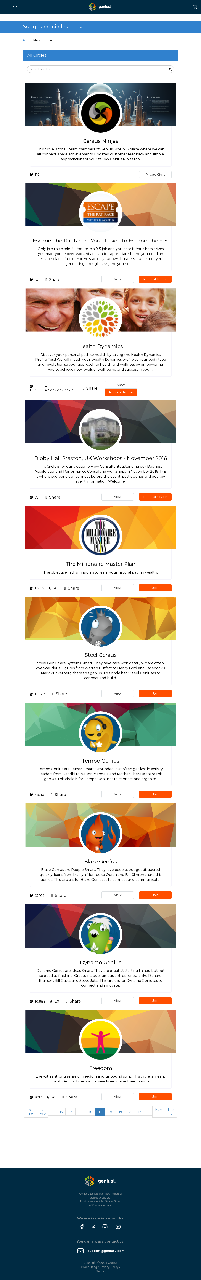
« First (30, 1112)
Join (155, 588)
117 (99, 1112)
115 (80, 1112)
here (108, 1205)
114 (70, 1112)
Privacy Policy (109, 1267)
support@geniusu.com (106, 1251)
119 (119, 1112)
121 (140, 1112)
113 (60, 1112)
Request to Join (155, 279)
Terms (100, 1271)
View (117, 279)
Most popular (43, 40)
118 (109, 1112)
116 (90, 1112)
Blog (94, 1267)
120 (130, 1112)
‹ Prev (42, 1112)
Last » (171, 1112)
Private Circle (155, 175)
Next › (158, 1112)
